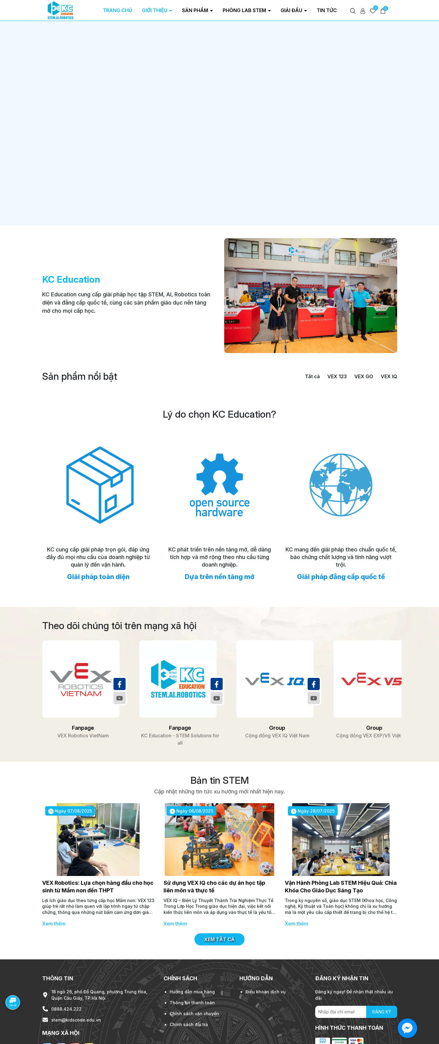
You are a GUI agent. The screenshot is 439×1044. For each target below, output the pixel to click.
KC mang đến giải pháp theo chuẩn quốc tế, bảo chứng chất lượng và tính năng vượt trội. (341, 513)
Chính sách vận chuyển (194, 969)
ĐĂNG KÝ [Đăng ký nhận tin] (381, 968)
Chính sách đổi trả (189, 980)
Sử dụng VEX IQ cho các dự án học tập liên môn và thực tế (214, 843)
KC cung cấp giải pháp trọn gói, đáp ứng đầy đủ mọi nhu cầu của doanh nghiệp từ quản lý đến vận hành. (98, 513)
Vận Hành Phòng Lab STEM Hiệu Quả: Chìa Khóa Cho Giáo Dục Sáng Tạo (341, 843)
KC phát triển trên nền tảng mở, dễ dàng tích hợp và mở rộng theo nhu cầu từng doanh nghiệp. (219, 513)
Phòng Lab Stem (245, 10)
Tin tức (327, 10)
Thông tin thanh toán (192, 958)
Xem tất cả (219, 896)
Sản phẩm (195, 10)
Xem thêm (54, 880)
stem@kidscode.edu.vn (76, 976)
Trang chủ (117, 10)
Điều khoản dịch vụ (265, 948)
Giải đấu (292, 10)
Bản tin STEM (220, 737)
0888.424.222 (66, 965)
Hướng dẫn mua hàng (192, 948)
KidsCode (99, 1037)
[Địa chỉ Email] (356, 968)
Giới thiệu (155, 10)
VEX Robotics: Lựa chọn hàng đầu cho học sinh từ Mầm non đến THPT (98, 843)
